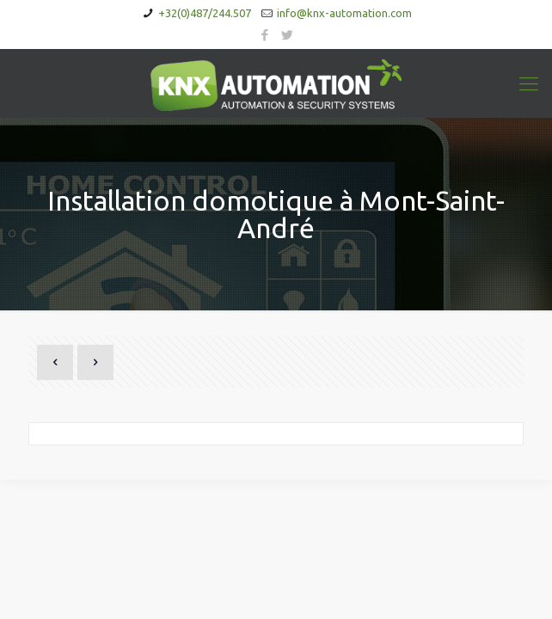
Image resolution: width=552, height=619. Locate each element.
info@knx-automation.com (344, 13)
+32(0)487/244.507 (204, 13)
